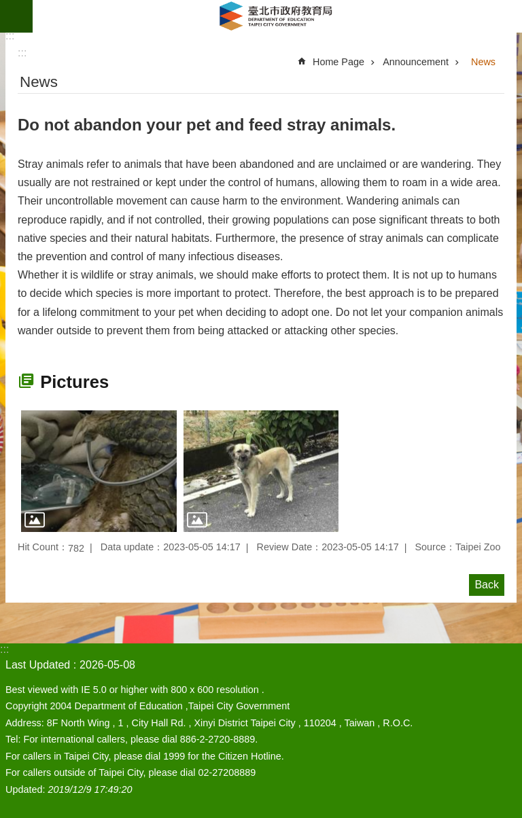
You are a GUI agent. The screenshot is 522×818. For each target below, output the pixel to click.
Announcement (416, 61)
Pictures (74, 381)
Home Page (338, 61)
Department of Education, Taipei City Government (277, 16)
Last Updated (37, 665)
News (483, 61)
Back (486, 584)
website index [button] (16, 16)
